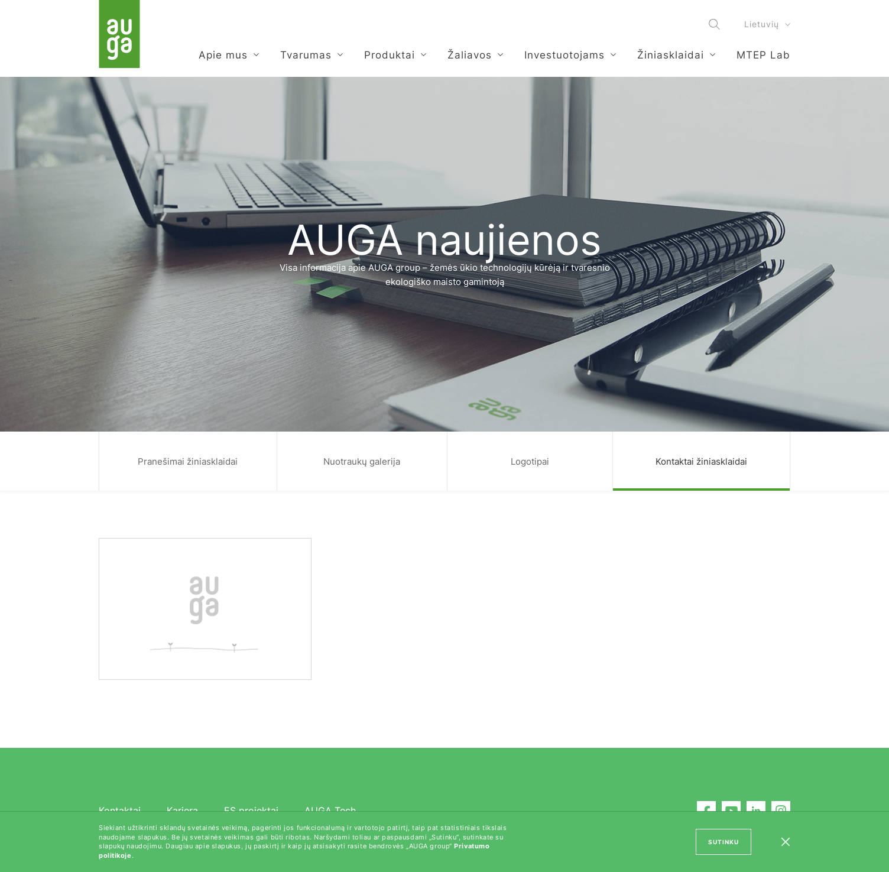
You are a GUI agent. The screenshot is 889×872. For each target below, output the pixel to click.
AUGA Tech (330, 810)
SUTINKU (723, 841)
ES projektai (251, 810)
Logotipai (530, 461)
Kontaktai (120, 810)
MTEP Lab (763, 55)
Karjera (182, 810)
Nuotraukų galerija (361, 461)
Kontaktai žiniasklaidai (701, 461)
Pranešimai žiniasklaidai (188, 461)
